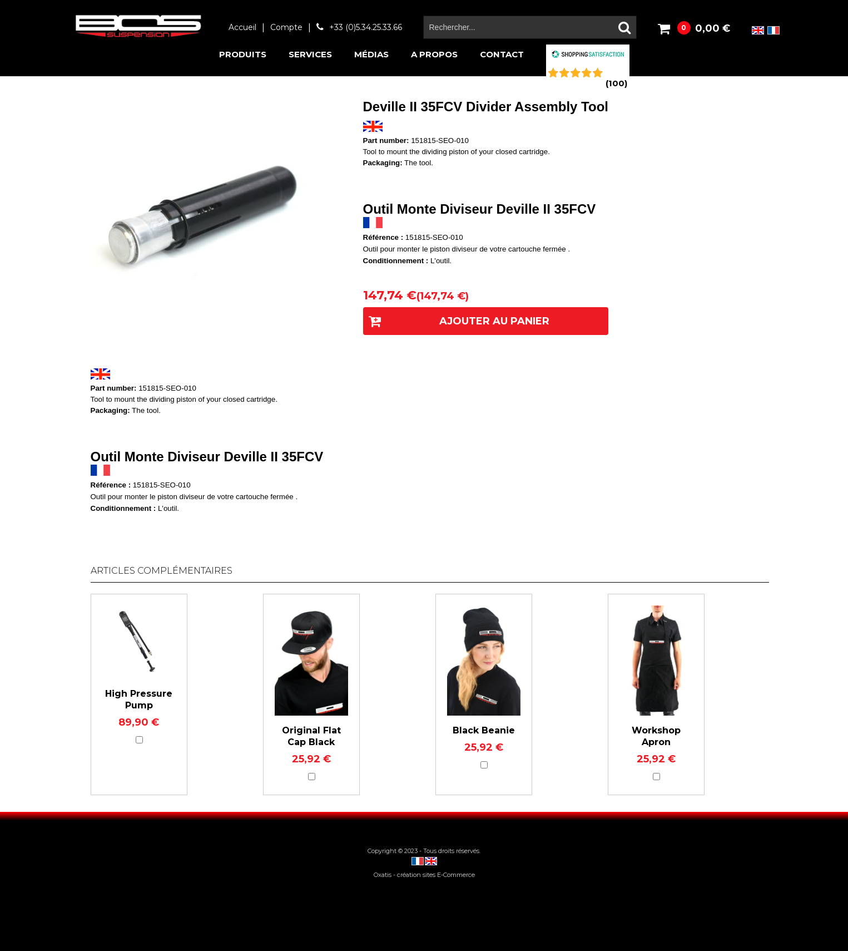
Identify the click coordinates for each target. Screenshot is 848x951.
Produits (242, 54)
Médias (371, 54)
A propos (434, 54)
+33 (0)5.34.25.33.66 (365, 27)
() (616, 83)
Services (310, 54)
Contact (502, 54)
